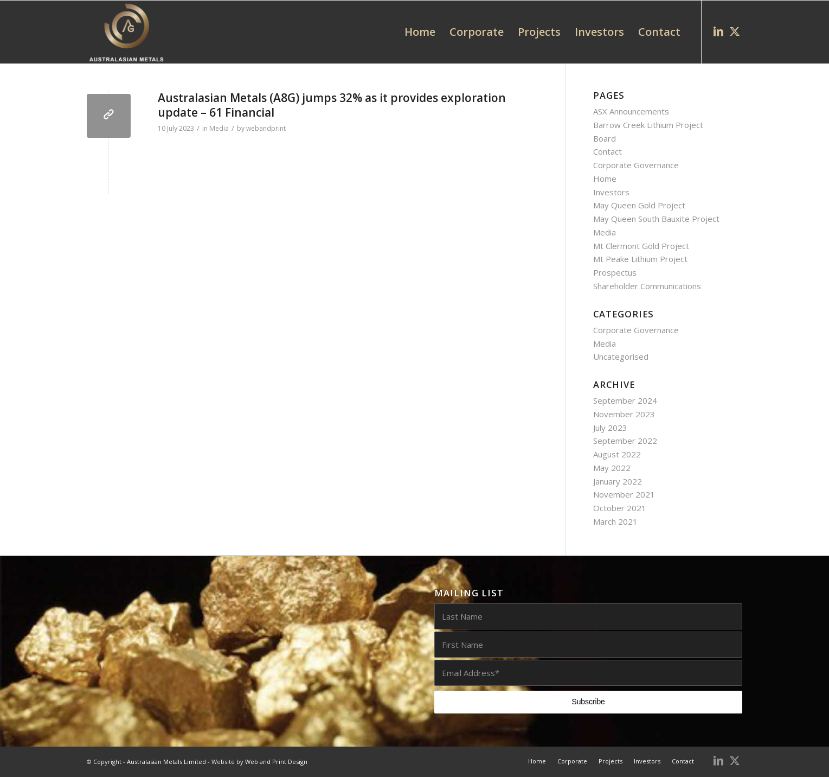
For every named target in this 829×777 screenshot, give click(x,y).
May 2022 (612, 467)
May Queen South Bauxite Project (656, 218)
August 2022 (617, 454)
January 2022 (617, 481)
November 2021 (624, 494)
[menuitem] (419, 32)
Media (219, 128)
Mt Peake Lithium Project (640, 258)
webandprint (266, 128)
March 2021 (615, 521)
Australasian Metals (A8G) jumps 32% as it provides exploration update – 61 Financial (332, 105)
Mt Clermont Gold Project (641, 245)
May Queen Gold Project (639, 205)
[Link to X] (735, 31)
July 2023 (610, 427)
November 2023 (624, 414)
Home (604, 178)
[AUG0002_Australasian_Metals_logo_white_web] (126, 32)
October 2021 (619, 507)
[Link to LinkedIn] (718, 31)
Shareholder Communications (647, 286)
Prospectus (615, 272)
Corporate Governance (636, 165)
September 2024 (625, 400)
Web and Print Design (276, 761)
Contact (607, 151)
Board (604, 138)
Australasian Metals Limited (166, 761)
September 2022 (625, 440)
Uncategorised (620, 356)
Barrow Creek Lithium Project (648, 124)
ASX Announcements (631, 111)
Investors (611, 192)
